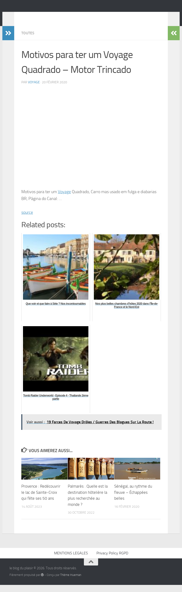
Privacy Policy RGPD (112, 560)
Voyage (64, 198)
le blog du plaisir (43, 16)
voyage (34, 89)
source (27, 219)
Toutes (27, 40)
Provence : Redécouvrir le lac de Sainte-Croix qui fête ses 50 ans (40, 499)
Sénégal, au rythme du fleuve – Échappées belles (133, 499)
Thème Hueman (70, 582)
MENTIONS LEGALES (71, 560)
